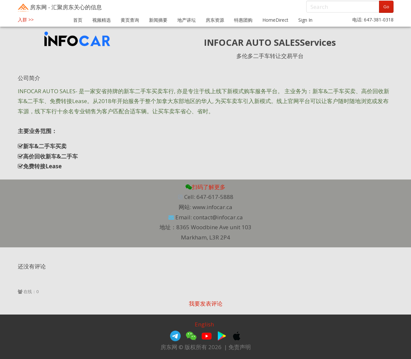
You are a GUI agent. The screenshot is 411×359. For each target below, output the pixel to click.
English (204, 324)
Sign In (305, 20)
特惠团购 (243, 20)
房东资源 (215, 20)
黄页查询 (130, 20)
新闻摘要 (158, 20)
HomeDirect (275, 20)
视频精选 (101, 20)
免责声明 (239, 347)
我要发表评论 (205, 303)
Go (386, 7)
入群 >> (26, 19)
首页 (77, 20)
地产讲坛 (186, 20)
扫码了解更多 (205, 187)
